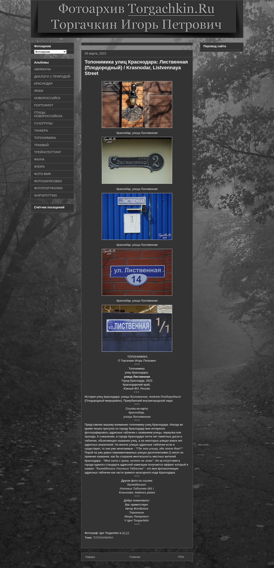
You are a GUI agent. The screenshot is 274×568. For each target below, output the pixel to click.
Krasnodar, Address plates (137, 492)
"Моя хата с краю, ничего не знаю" (128, 460)
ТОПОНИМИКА (103, 537)
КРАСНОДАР (43, 83)
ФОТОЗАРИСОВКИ (48, 181)
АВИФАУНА (42, 69)
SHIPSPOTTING (45, 195)
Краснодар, (137, 412)
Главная (134, 557)
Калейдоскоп (137, 484)
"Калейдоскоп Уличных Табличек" (119, 468)
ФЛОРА (39, 166)
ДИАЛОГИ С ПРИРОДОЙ (52, 76)
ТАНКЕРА (41, 130)
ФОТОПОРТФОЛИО (48, 188)
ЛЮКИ (38, 91)
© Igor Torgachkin (137, 520)
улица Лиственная (136, 416)
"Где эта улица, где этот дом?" (159, 448)
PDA (181, 557)
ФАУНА (39, 159)
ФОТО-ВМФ (42, 174)
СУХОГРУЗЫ (43, 123)
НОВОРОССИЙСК (47, 98)
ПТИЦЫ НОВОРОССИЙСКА (48, 114)
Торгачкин (137, 512)
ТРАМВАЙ (41, 145)
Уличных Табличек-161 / (136, 488)
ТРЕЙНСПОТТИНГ (47, 152)
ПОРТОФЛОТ (43, 105)
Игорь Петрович (137, 516)
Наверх (90, 557)
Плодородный (171, 396)
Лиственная (139, 396)
